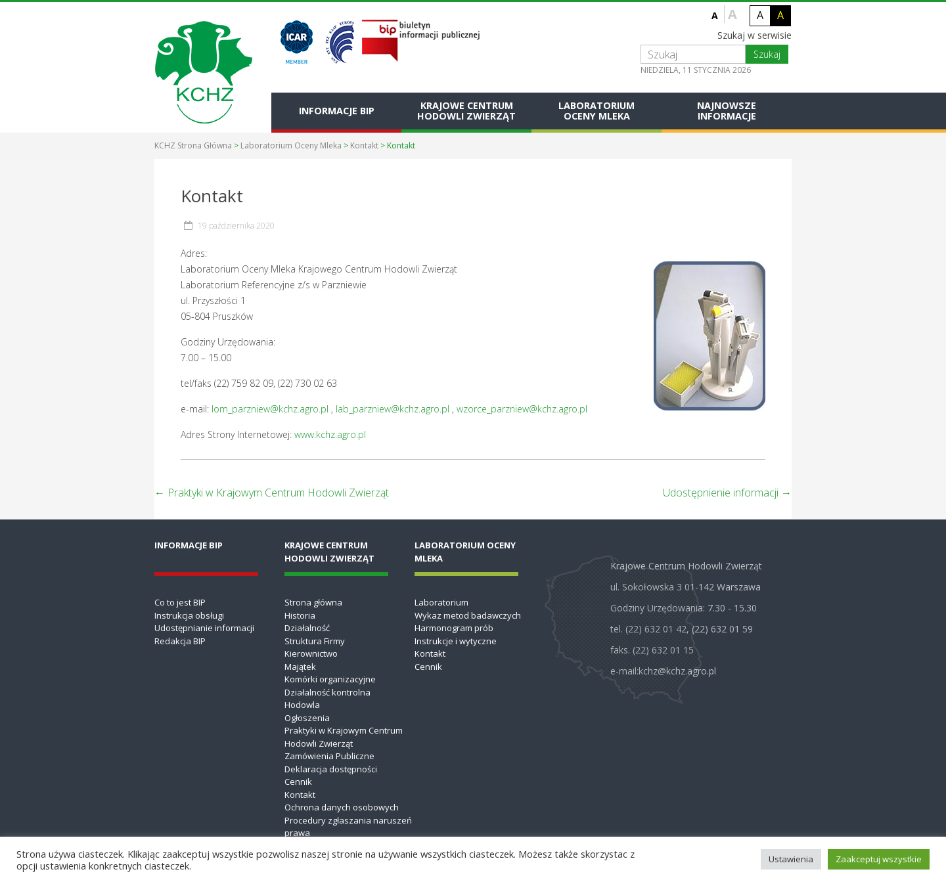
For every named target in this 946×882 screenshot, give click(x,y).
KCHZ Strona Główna (193, 145)
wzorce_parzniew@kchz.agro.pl (522, 409)
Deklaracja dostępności (330, 769)
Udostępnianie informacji (204, 628)
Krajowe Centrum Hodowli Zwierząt (466, 110)
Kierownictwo (311, 653)
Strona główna (313, 602)
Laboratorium (441, 602)
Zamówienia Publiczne (329, 756)
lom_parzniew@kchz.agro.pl (270, 409)
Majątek (300, 667)
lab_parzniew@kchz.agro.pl (392, 409)
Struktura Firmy (314, 641)
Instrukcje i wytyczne (456, 641)
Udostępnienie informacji (727, 492)
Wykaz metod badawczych (468, 615)
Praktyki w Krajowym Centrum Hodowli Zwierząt (271, 492)
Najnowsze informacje (726, 110)
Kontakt (364, 145)
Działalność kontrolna (327, 692)
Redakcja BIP (180, 641)
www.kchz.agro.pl (330, 434)
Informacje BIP (336, 110)
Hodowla (302, 705)
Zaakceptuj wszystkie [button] (879, 859)
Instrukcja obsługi (189, 615)
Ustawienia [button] (791, 859)
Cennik (298, 781)
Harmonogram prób (454, 628)
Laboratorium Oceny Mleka (596, 110)
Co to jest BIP (180, 602)
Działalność (307, 628)
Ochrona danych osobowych (341, 807)
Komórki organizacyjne (330, 679)
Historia (299, 615)
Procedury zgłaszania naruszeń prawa (348, 826)
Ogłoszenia (307, 718)
